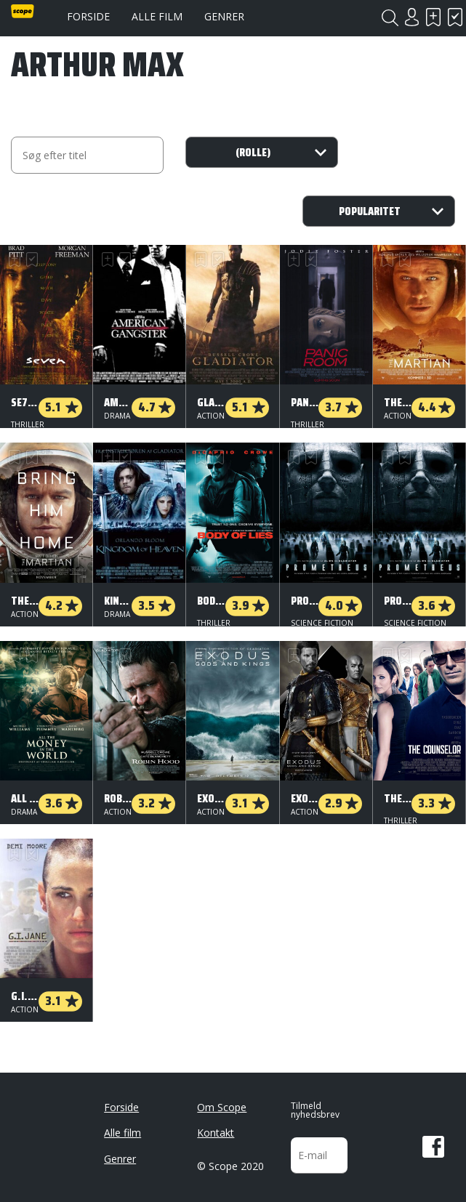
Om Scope (221, 1101)
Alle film (157, 16)
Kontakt (215, 1127)
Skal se (433, 17)
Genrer (224, 16)
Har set (455, 17)
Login (411, 17)
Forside (88, 16)
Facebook (433, 1141)
